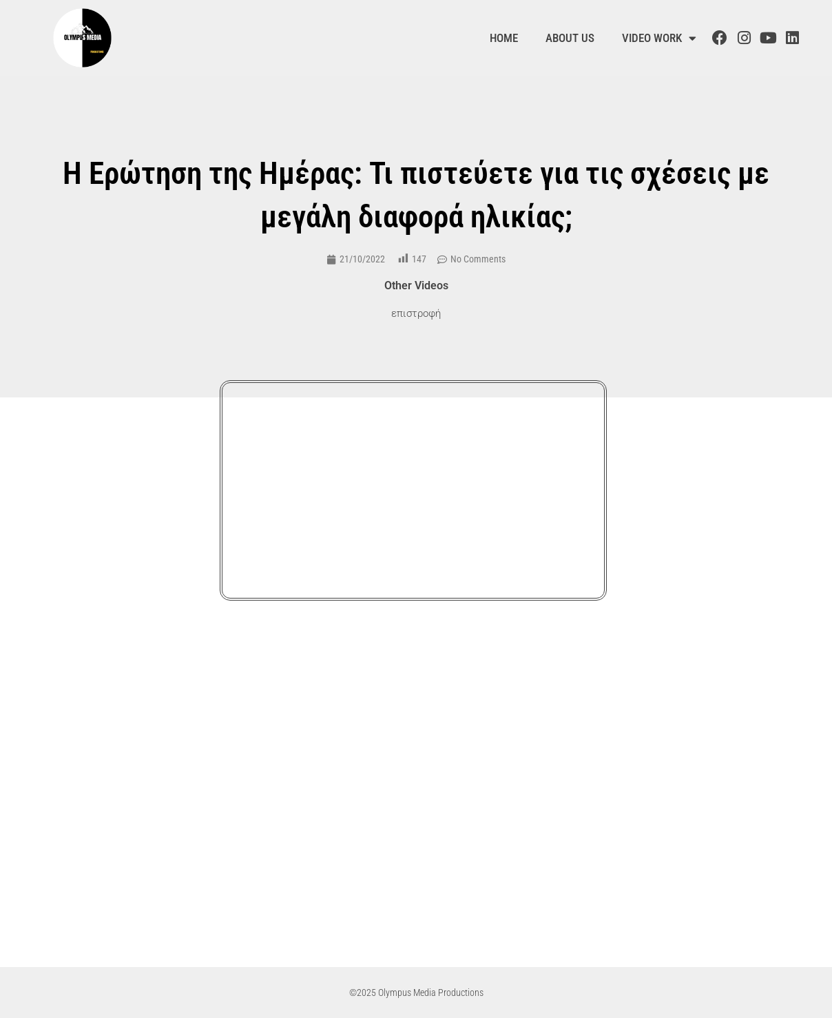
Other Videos (416, 285)
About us (569, 38)
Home (504, 38)
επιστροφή (416, 313)
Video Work (659, 38)
